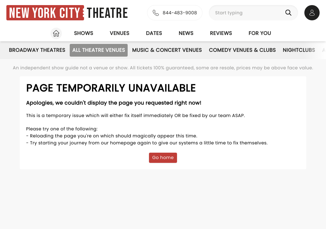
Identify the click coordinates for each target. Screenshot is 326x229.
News (186, 33)
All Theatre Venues (98, 50)
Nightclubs (299, 50)
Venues (120, 33)
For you (260, 33)
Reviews (221, 33)
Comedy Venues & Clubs (242, 50)
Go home (163, 157)
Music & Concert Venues (167, 50)
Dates (154, 33)
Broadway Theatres (37, 50)
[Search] (289, 13)
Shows (83, 33)
